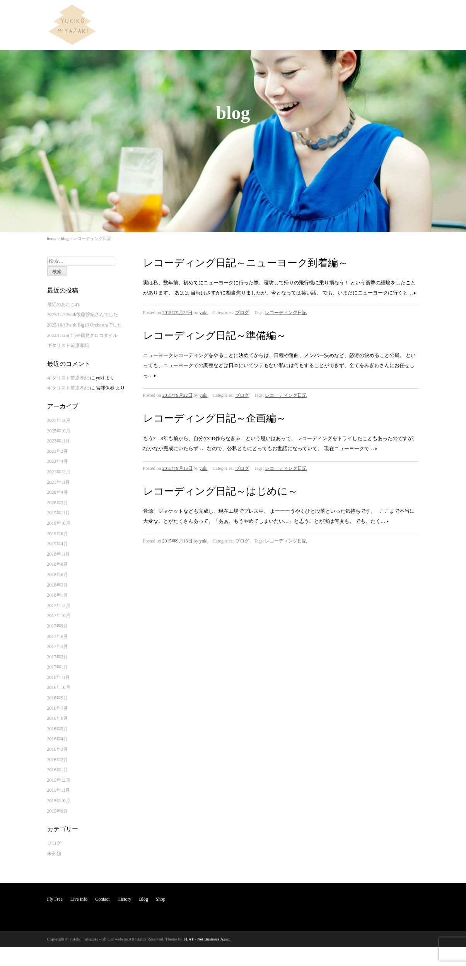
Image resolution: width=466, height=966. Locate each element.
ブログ (242, 312)
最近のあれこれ (63, 304)
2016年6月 (57, 718)
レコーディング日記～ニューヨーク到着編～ (245, 263)
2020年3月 (57, 502)
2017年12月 (58, 605)
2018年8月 (57, 564)
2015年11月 (58, 790)
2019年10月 (58, 523)
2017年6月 (57, 636)
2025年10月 (58, 431)
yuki (204, 312)
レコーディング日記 (286, 312)
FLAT (188, 939)
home (51, 238)
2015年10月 (58, 800)
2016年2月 (57, 759)
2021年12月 (58, 471)
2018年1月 (57, 595)
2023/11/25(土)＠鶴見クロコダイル (82, 335)
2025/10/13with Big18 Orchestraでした (84, 325)
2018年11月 (58, 554)
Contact (338, 13)
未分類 (54, 853)
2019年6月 (57, 533)
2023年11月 (58, 441)
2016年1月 (57, 769)
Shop (408, 13)
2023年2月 (57, 451)
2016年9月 (57, 698)
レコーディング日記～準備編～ (214, 335)
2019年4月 (57, 543)
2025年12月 (58, 420)
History (364, 13)
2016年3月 (57, 749)
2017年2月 (57, 657)
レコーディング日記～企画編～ (214, 418)
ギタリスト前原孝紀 (68, 345)
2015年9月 (57, 811)
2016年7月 (57, 708)
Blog (387, 13)
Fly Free (283, 13)
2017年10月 (58, 615)
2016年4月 (57, 739)
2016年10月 (58, 687)
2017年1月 (57, 667)
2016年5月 (57, 728)
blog (65, 238)
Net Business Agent (214, 939)
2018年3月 (57, 585)
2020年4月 (57, 492)
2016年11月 (58, 677)
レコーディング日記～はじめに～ (220, 491)
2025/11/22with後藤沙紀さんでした (82, 314)
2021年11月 (58, 482)
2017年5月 (57, 646)
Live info (311, 13)
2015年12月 (58, 780)
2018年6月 (57, 574)
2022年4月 (57, 461)
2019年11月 (58, 512)
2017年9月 (57, 626)
